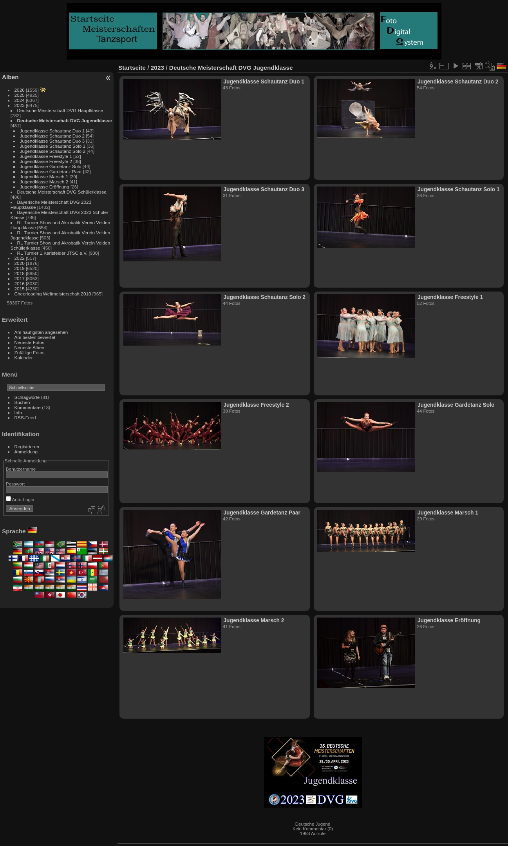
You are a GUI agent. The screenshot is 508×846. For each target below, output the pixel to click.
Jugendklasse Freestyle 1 (46, 156)
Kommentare (27, 407)
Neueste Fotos (29, 342)
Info (18, 412)
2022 (19, 258)
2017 (19, 278)
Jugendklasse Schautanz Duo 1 (52, 130)
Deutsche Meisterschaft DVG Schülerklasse (62, 191)
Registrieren (26, 446)
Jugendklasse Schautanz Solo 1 (52, 146)
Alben (10, 77)
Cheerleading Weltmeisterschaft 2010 (52, 293)
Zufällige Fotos (29, 352)
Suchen (22, 402)
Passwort (15, 483)
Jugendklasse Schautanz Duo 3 (52, 140)
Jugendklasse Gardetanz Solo (50, 166)
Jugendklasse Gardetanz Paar (51, 171)
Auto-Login (20, 499)
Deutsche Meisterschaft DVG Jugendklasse (64, 120)
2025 (19, 95)
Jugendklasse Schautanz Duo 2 (52, 135)
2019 (19, 268)
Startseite (132, 67)
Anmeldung (26, 451)
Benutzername (21, 468)
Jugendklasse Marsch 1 (44, 176)
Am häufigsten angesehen (41, 332)
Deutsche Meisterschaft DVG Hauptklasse (60, 110)
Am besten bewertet (35, 337)
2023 (19, 105)
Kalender (23, 357)
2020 (19, 263)
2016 (19, 283)
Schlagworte (27, 397)
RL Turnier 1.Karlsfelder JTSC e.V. (52, 252)
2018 (19, 273)
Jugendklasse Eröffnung (44, 186)
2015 (19, 288)
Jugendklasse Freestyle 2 (46, 161)
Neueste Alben (29, 347)
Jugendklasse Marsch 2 (44, 181)
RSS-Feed (25, 417)
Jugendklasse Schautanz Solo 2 (52, 151)
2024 (19, 100)
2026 (19, 89)
